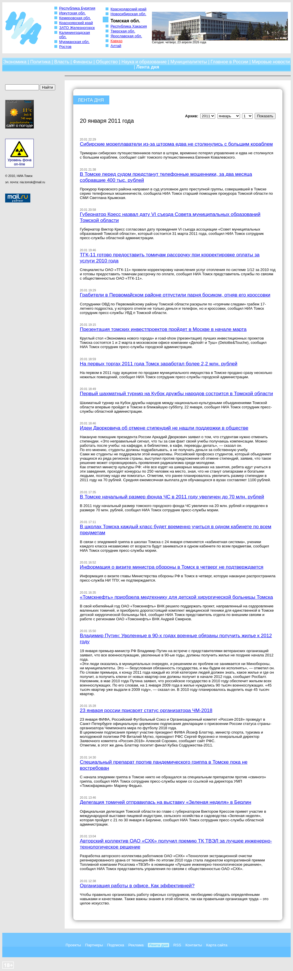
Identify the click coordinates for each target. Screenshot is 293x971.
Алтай (115, 46)
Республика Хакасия (128, 26)
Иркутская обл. (72, 13)
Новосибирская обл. (128, 14)
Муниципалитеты (188, 61)
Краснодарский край (128, 9)
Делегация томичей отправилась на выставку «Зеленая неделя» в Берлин (165, 802)
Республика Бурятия (77, 8)
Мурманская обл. (74, 42)
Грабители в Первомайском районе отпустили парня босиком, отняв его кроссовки (175, 295)
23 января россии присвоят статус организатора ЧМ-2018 (146, 710)
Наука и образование (144, 61)
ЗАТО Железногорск (77, 28)
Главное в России (229, 61)
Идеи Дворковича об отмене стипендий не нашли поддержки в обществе (164, 428)
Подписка (115, 945)
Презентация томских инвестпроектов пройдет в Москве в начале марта (163, 329)
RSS (177, 945)
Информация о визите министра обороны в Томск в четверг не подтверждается (171, 567)
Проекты (73, 945)
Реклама (136, 945)
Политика (40, 61)
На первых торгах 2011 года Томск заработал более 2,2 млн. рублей (158, 363)
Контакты (193, 945)
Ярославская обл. (126, 36)
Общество (107, 61)
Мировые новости (271, 61)
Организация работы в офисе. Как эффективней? (137, 885)
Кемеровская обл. (75, 18)
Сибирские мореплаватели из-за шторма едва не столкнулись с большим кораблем (176, 144)
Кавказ (116, 41)
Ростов (65, 46)
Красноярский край (76, 23)
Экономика (15, 61)
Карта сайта (216, 945)
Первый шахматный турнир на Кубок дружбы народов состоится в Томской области (176, 393)
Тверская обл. (122, 31)
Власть (61, 61)
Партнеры (94, 945)
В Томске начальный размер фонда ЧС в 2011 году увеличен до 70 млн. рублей (172, 497)
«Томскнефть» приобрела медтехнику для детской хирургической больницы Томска (176, 597)
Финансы (82, 61)
